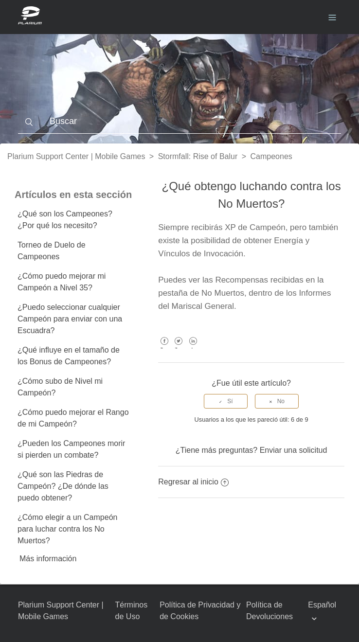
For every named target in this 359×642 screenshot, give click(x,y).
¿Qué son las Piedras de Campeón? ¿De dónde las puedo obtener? (63, 486)
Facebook (164, 348)
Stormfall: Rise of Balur (198, 156)
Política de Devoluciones (269, 611)
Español (322, 605)
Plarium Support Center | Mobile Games (76, 156)
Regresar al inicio (193, 482)
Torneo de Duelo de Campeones (52, 251)
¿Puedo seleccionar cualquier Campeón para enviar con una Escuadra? (70, 319)
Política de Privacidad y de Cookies (200, 611)
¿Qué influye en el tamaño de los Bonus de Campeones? (69, 356)
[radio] (226, 401)
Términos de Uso (131, 611)
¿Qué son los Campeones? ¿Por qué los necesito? (65, 220)
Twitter (179, 348)
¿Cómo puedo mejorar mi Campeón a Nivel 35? (62, 282)
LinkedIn (193, 348)
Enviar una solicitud (293, 450)
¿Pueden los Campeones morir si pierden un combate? (71, 449)
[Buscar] (179, 121)
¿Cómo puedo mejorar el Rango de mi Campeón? (73, 418)
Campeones (271, 156)
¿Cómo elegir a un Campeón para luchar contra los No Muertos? (67, 529)
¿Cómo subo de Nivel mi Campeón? (60, 387)
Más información (47, 558)
